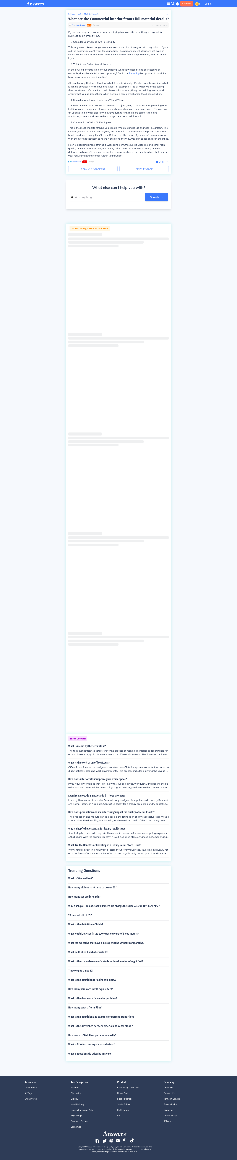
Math (80, 14)
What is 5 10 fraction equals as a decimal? (91, 1044)
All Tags (28, 1093)
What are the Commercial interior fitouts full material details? (118, 19)
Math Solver (123, 1110)
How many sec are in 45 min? (84, 896)
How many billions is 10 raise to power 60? (92, 887)
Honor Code (123, 1093)
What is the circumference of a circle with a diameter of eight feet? (105, 961)
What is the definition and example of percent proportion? (101, 1016)
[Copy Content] (160, 161)
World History (77, 1104)
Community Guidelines (128, 1087)
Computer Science (80, 1121)
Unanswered (30, 1098)
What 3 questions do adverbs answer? (89, 1053)
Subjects (71, 14)
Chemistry (76, 1093)
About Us (168, 1087)
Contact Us (169, 1093)
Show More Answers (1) (93, 168)
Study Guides (123, 1104)
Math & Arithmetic (91, 14)
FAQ (119, 1115)
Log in (208, 3)
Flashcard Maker (125, 1098)
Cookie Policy (170, 1115)
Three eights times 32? (80, 970)
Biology (74, 1098)
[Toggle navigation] (168, 3)
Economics (76, 1126)
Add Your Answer (144, 168)
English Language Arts (82, 1110)
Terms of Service (172, 1098)
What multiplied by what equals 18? (88, 952)
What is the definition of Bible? (85, 924)
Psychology (76, 1115)
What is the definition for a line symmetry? (92, 980)
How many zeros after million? (85, 1007)
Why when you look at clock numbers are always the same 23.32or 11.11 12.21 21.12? (114, 906)
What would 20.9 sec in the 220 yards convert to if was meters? (103, 933)
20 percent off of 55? (80, 915)
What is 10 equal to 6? (80, 878)
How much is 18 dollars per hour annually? (92, 1035)
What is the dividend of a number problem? (92, 998)
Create (186, 3)
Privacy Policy (170, 1104)
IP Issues (168, 1121)
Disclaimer (169, 1110)
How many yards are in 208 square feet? (90, 989)
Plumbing (134, 73)
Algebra (74, 1087)
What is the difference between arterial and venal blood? (100, 1026)
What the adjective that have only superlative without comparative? (106, 943)
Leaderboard (30, 1087)
